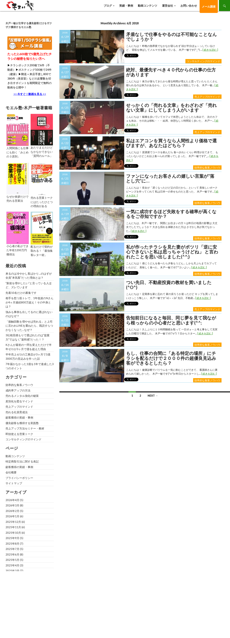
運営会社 (167, 5)
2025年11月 (13, 527)
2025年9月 (12, 538)
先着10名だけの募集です (21, 292)
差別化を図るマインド (19, 401)
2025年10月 (13, 532)
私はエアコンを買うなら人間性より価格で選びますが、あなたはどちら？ (171, 143)
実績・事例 (126, 5)
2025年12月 (13, 521)
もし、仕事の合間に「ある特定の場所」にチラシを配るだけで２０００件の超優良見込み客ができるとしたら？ (171, 358)
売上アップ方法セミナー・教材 (25, 428)
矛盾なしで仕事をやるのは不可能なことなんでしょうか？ (171, 37)
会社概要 (11, 472)
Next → (153, 395)
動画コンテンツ (147, 5)
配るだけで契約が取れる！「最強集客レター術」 (42, 251)
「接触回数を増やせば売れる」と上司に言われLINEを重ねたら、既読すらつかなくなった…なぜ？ (29, 325)
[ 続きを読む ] (210, 49)
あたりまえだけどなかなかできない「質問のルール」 (42, 151)
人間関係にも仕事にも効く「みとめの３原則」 (17, 152)
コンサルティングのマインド (203, 61)
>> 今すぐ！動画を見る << (29, 94)
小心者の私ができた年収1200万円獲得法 (17, 250)
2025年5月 (12, 559)
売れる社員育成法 (17, 412)
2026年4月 (12, 500)
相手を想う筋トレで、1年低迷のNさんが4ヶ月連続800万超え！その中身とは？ (29, 302)
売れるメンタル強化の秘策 (22, 395)
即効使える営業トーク (19, 434)
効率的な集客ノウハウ (207, 167)
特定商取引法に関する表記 (22, 461)
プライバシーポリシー (19, 477)
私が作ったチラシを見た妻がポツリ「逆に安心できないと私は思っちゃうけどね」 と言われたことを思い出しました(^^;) (172, 252)
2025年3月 (12, 570)
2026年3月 (12, 505)
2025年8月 (12, 543)
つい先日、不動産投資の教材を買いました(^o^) (169, 285)
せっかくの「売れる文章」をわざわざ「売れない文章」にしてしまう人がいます (171, 108)
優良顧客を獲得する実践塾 (22, 423)
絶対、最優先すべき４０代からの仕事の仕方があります (171, 72)
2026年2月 (12, 511)
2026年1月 (12, 516)
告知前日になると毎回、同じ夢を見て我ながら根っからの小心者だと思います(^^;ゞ (171, 320)
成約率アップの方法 (18, 390)
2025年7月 (12, 549)
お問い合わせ (188, 5)
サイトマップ (14, 483)
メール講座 (209, 6)
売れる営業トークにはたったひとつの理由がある (42, 202)
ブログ (108, 5)
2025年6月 (12, 554)
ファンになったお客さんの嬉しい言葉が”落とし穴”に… (170, 178)
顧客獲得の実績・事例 (19, 417)
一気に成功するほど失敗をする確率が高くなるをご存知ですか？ (171, 214)
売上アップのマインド (207, 96)
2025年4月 (12, 565)
